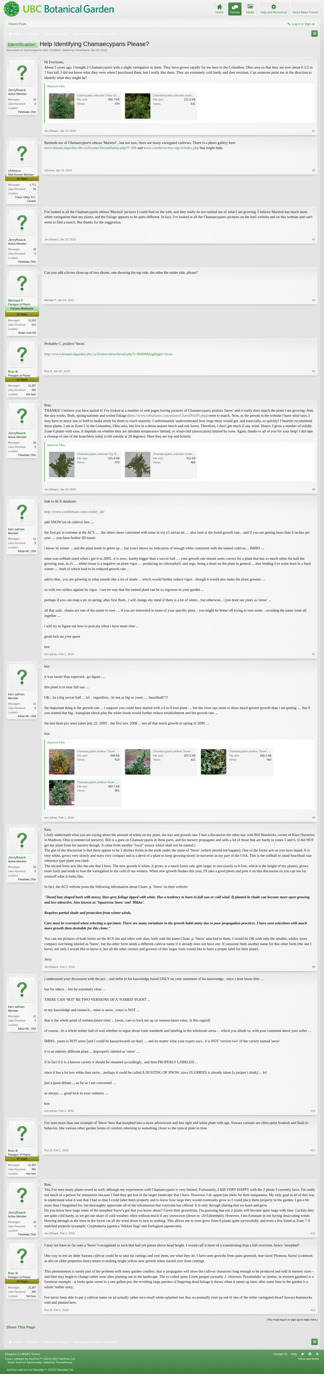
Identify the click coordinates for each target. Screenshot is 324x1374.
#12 (313, 1236)
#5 (313, 395)
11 (34, 540)
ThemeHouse (63, 1365)
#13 (313, 1312)
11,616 (32, 321)
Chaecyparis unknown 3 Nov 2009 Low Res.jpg (106, 95)
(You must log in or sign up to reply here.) (292, 1322)
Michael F (15, 301)
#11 (313, 1174)
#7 (313, 656)
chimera (14, 171)
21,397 (32, 387)
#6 (313, 491)
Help (294, 1356)
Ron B (13, 373)
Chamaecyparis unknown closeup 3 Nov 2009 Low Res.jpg (189, 95)
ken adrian (16, 531)
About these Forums (305, 12)
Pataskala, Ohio (27, 112)
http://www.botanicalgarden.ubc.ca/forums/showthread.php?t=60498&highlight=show (108, 355)
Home (302, 1357)
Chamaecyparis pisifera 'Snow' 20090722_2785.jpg (108, 784)
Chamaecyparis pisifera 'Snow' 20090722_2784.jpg (260, 753)
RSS (317, 1357)
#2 (313, 200)
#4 (313, 333)
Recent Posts (17, 24)
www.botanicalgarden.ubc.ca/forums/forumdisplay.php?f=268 (90, 148)
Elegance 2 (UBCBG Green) (22, 1356)
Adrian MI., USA (27, 553)
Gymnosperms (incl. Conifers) (42, 50)
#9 (313, 968)
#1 (313, 130)
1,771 (33, 184)
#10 (313, 1112)
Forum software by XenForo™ (40, 1361)
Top (310, 1357)
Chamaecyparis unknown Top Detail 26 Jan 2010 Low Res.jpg (115, 455)
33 (34, 99)
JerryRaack (82, 50)
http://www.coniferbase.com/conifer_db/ (74, 514)
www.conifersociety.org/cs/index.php (171, 148)
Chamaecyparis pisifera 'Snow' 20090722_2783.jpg (184, 753)
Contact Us (280, 1356)
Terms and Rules (308, 1361)
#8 (313, 819)
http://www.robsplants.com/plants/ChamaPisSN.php (167, 417)
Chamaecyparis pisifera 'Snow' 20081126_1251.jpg (108, 753)
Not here (31, 395)
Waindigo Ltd (65, 1372)
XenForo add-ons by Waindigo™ (27, 1372)
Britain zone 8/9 (27, 333)
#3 (313, 261)
